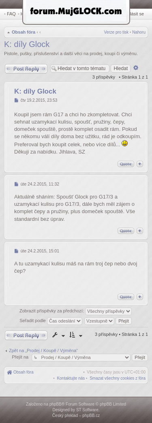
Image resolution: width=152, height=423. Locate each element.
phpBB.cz (91, 415)
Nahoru (139, 32)
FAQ (11, 13)
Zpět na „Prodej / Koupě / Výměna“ (43, 350)
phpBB (55, 404)
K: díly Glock (26, 44)
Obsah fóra (23, 32)
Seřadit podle (50, 320)
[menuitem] (118, 378)
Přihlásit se (133, 13)
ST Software (87, 410)
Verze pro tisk (116, 32)
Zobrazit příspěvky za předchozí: (75, 311)
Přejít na (21, 357)
